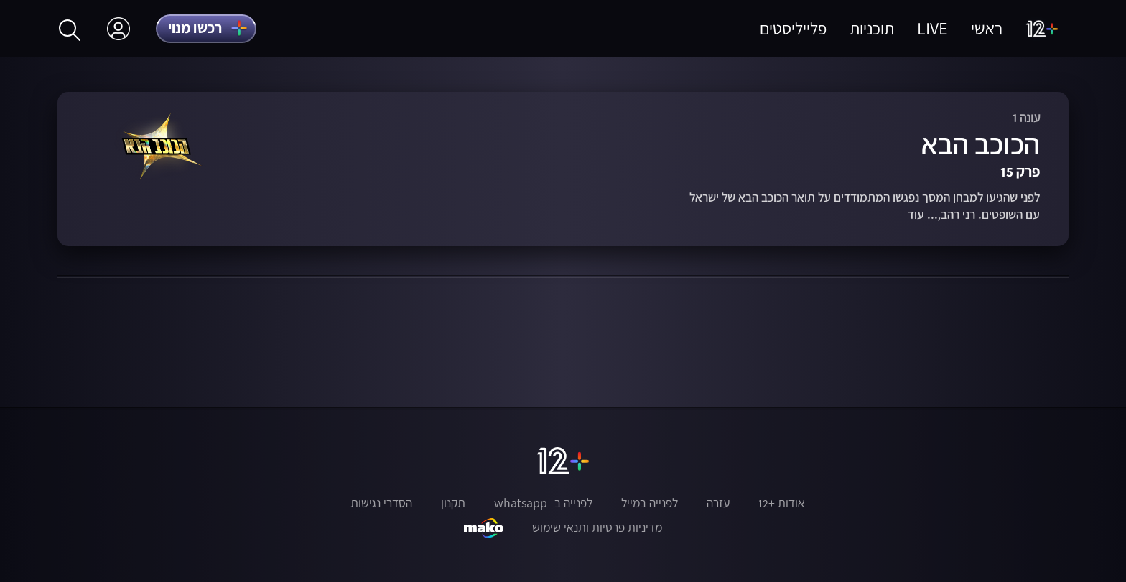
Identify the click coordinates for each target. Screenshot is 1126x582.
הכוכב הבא (980, 144)
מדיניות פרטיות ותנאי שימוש (597, 527)
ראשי (986, 28)
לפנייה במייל (649, 503)
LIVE (932, 28)
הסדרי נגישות (381, 503)
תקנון (453, 503)
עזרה (718, 503)
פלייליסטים (793, 28)
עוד (916, 214)
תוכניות (872, 28)
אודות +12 (781, 503)
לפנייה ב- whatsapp (543, 503)
